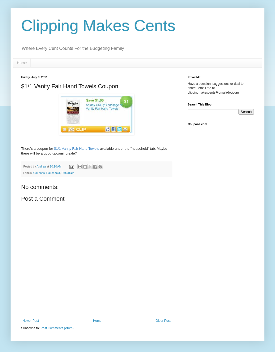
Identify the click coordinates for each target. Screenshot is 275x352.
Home (22, 63)
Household (53, 172)
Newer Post (30, 321)
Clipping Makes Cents (98, 25)
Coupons (39, 172)
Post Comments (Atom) (57, 328)
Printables (68, 172)
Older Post (163, 321)
